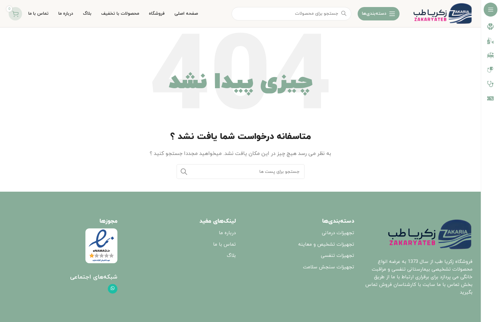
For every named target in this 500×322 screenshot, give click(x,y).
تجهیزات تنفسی (337, 255)
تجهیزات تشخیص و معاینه (326, 244)
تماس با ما (224, 244)
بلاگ (231, 255)
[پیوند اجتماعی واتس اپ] (112, 289)
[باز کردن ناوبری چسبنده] (378, 13)
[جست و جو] (241, 171)
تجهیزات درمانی (338, 233)
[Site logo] (442, 13)
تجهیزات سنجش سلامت (328, 267)
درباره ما (227, 233)
